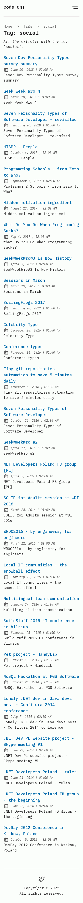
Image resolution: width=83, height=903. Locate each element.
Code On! (14, 7)
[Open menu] (75, 8)
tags (27, 26)
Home (8, 26)
